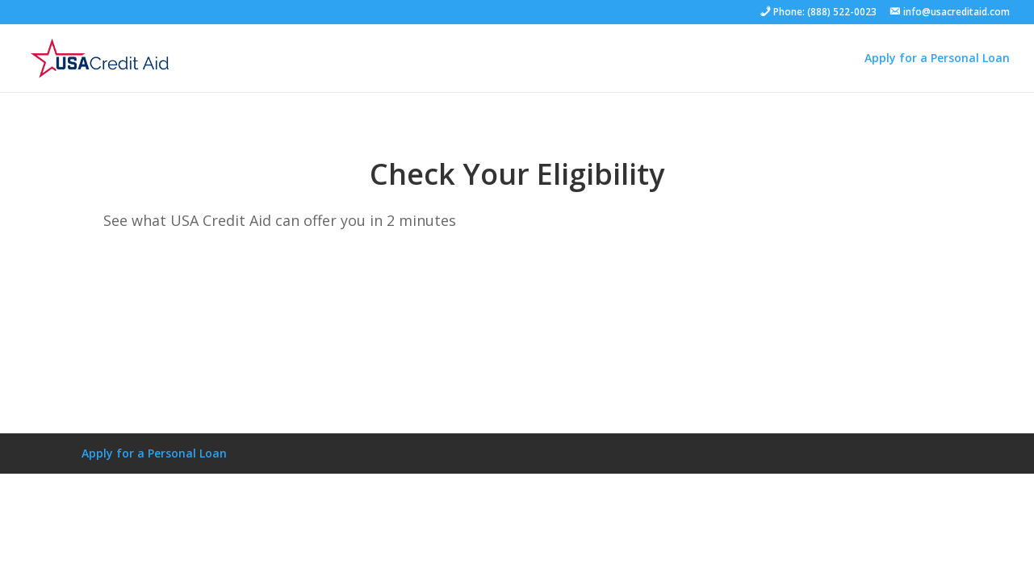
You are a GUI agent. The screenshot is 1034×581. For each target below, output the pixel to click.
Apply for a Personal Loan (937, 57)
